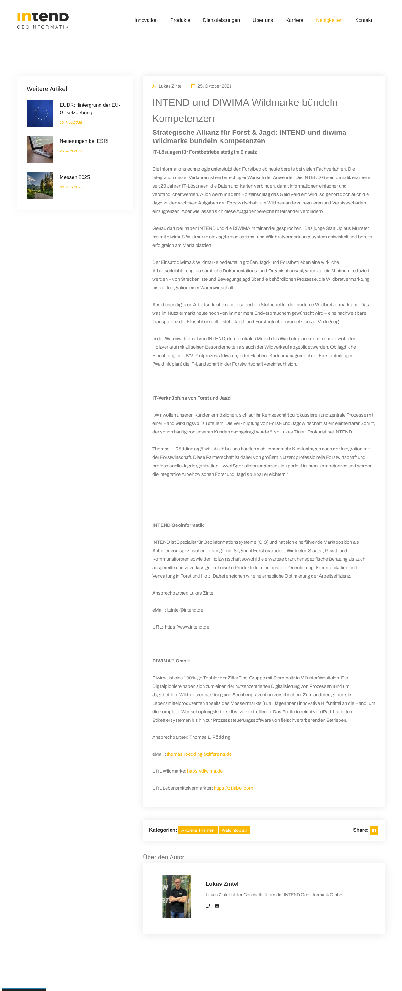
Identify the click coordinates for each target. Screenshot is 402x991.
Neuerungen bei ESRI (84, 141)
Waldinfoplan (234, 830)
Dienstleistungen (221, 20)
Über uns (263, 20)
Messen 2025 (75, 177)
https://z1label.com (233, 788)
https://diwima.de (205, 771)
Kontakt (363, 20)
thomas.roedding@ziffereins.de (199, 754)
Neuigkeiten (329, 20)
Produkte (180, 20)
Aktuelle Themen (198, 830)
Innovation (146, 20)
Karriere (294, 20)
